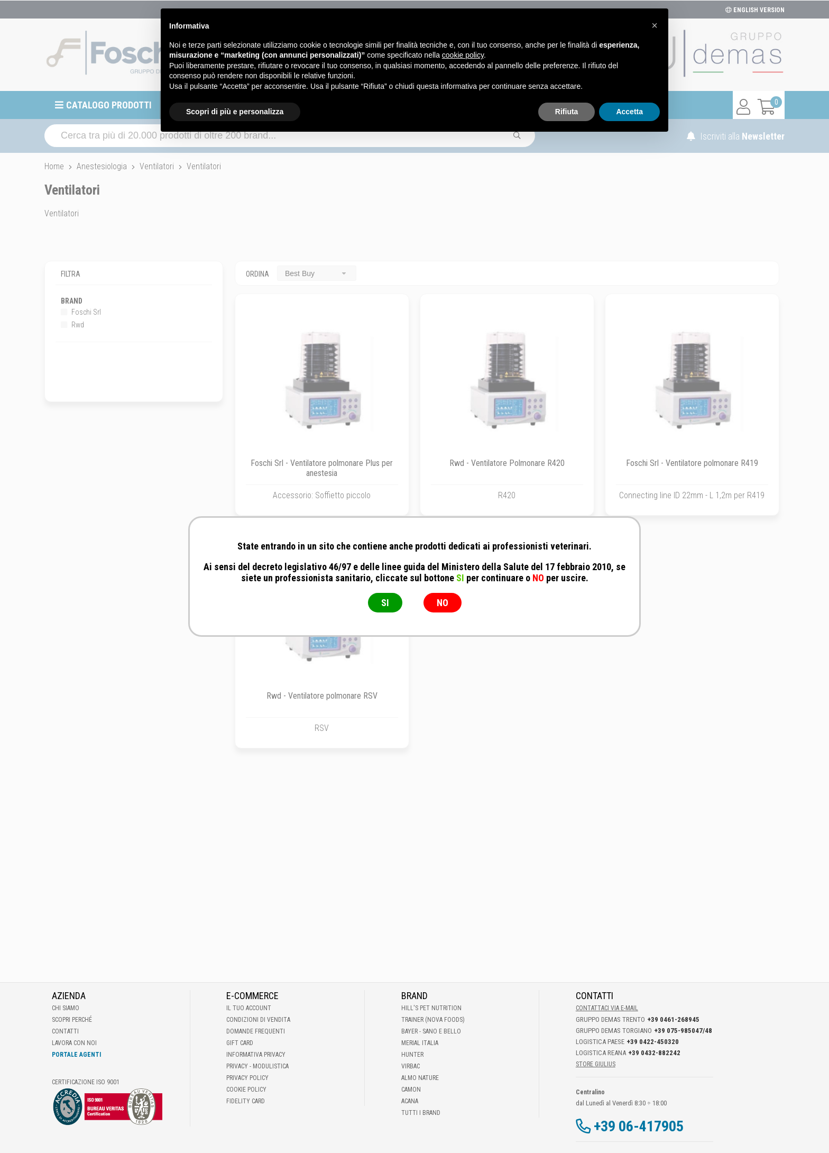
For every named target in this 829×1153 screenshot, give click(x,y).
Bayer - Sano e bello (431, 1031)
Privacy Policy (247, 1078)
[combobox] (316, 273)
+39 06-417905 (639, 1126)
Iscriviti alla (736, 136)
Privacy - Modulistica (257, 1066)
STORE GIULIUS (595, 1064)
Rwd (72, 325)
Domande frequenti (255, 1031)
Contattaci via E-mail (607, 1008)
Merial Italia (419, 1043)
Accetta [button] (629, 111)
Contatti (65, 1031)
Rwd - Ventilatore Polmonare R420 (507, 463)
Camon (411, 1089)
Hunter (412, 1054)
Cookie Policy (246, 1089)
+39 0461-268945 (673, 1019)
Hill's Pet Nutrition (431, 1008)
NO (442, 602)
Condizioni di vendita (258, 1019)
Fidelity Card (245, 1101)
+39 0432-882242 (654, 1053)
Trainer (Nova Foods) (433, 1019)
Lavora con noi (74, 1043)
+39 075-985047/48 (683, 1031)
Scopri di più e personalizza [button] (234, 111)
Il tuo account (248, 1008)
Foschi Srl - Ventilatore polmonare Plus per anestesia (322, 468)
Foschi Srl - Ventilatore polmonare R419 (692, 463)
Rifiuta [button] (566, 111)
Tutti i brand (420, 1113)
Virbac (410, 1066)
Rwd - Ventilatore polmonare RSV (321, 696)
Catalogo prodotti (109, 105)
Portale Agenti (76, 1054)
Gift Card (239, 1043)
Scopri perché (72, 1019)
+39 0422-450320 (653, 1042)
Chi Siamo (65, 1008)
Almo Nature (420, 1078)
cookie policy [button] (463, 55)
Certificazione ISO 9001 (85, 1082)
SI (385, 602)
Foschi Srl (81, 312)
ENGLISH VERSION (755, 10)
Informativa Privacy (255, 1054)
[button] (654, 25)
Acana (409, 1101)
